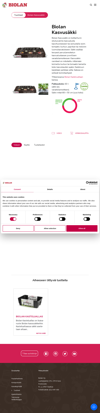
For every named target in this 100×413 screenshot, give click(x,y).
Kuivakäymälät (16, 386)
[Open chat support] (94, 407)
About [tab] (82, 189)
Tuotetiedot (39, 145)
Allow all (81, 228)
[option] (29, 52)
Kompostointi (16, 382)
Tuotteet (18, 15)
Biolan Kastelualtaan (73, 77)
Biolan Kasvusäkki (36, 15)
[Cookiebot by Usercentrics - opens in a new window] (87, 183)
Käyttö (27, 145)
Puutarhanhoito (17, 379)
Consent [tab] (17, 189)
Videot (17, 145)
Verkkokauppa (16, 399)
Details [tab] (50, 189)
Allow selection (50, 228)
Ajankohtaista (16, 394)
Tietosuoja (15, 397)
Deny (18, 228)
